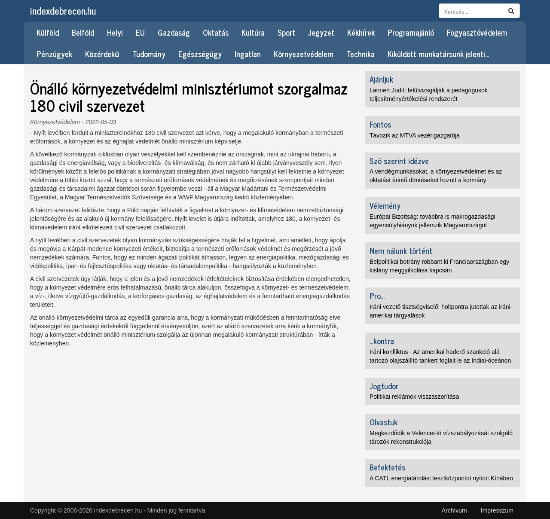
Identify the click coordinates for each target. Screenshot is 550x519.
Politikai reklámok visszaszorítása (414, 396)
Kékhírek (361, 32)
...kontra (382, 340)
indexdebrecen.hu (63, 10)
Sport (286, 32)
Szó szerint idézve (399, 160)
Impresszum (497, 510)
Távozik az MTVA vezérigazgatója (415, 135)
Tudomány (148, 53)
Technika (360, 53)
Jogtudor (384, 385)
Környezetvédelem (303, 53)
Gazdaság (174, 32)
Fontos (380, 124)
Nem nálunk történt (401, 250)
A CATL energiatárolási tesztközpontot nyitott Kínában (441, 478)
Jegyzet (321, 32)
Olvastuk (383, 421)
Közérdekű (102, 53)
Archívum (454, 510)
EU (140, 32)
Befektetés (387, 467)
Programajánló (411, 32)
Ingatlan (248, 53)
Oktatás (216, 32)
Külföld (48, 32)
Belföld (83, 32)
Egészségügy (200, 53)
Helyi (115, 32)
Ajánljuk (381, 79)
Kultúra (253, 32)
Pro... (377, 295)
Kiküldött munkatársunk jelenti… (438, 53)
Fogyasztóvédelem (477, 32)
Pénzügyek (54, 53)
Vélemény (385, 205)
